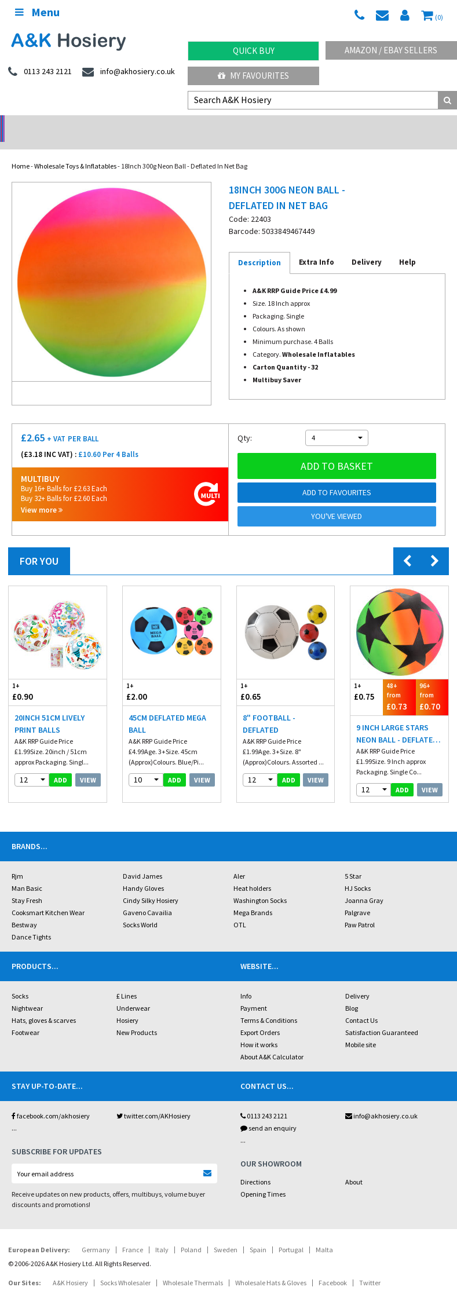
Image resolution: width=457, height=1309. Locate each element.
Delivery (357, 981)
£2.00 (147, 677)
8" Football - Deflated (269, 708)
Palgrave (357, 897)
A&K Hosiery (70, 1267)
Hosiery (127, 1005)
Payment (253, 993)
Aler (239, 861)
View (88, 764)
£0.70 (432, 681)
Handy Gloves (143, 873)
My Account (171, 125)
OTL (239, 909)
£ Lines (126, 981)
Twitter (370, 1267)
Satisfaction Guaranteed (381, 1017)
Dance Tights (31, 921)
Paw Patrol (360, 909)
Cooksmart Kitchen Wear (48, 897)
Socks (20, 981)
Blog (351, 993)
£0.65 (261, 677)
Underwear (133, 993)
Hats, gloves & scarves (44, 1005)
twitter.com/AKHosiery (153, 1100)
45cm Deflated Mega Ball (167, 708)
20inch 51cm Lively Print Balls (49, 708)
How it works (258, 1029)
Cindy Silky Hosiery (150, 885)
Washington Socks (260, 885)
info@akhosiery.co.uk (381, 1100)
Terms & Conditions (268, 1005)
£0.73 (399, 681)
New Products (136, 1017)
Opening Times (263, 1179)
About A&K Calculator (272, 1041)
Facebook (333, 1267)
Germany (96, 1234)
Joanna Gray (364, 885)
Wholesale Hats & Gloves (270, 1267)
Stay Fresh (27, 885)
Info (245, 981)
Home (21, 151)
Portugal (291, 1234)
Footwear (25, 1017)
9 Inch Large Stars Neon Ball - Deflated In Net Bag (397, 719)
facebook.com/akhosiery (51, 1100)
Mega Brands (252, 897)
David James (142, 861)
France (132, 1234)
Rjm (17, 861)
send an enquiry (268, 1113)
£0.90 (33, 677)
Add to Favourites (336, 477)
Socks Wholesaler (125, 1267)
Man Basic (27, 873)
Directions (255, 1166)
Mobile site (360, 1029)
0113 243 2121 (263, 1100)
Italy (162, 1234)
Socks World (140, 909)
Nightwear (27, 993)
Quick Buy (254, 50)
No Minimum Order (57, 125)
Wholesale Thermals (193, 1267)
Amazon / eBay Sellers (391, 50)
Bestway (24, 909)
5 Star (353, 861)
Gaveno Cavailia (147, 897)
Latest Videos (399, 125)
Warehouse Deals (286, 125)
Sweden (225, 1234)
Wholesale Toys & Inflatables (75, 151)
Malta (324, 1234)
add (60, 764)
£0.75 (366, 677)
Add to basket (337, 451)
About (354, 1166)
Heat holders (252, 873)
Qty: (244, 423)
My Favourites (253, 75)
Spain (258, 1234)
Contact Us (361, 1005)
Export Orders (260, 1017)
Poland (191, 1234)
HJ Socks (358, 873)
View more (42, 495)
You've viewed (336, 501)
